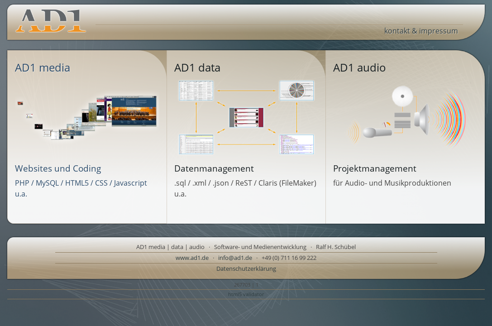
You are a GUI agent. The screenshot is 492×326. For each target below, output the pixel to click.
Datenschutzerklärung (246, 268)
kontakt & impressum (421, 31)
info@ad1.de (235, 258)
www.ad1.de (192, 258)
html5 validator (246, 294)
